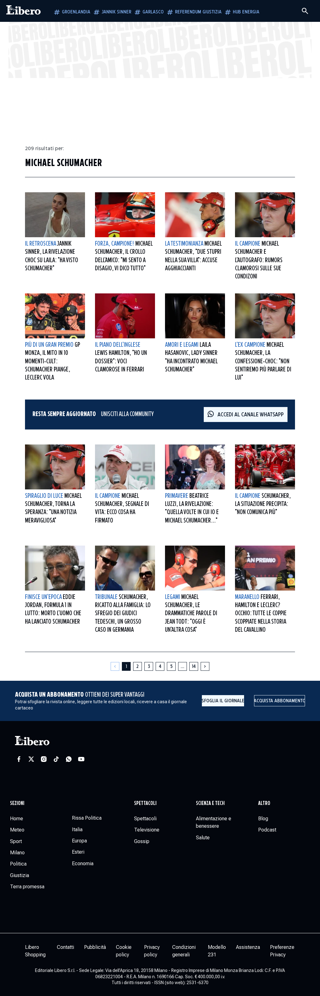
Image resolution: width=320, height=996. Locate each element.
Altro (264, 803)
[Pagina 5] (171, 666)
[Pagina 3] (148, 666)
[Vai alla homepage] (23, 11)
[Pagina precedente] (115, 666)
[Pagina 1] (126, 666)
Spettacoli (145, 803)
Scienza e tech (210, 803)
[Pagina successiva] (205, 666)
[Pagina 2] (137, 666)
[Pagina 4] (160, 666)
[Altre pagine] (182, 666)
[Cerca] (305, 11)
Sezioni (17, 803)
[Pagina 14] (193, 666)
